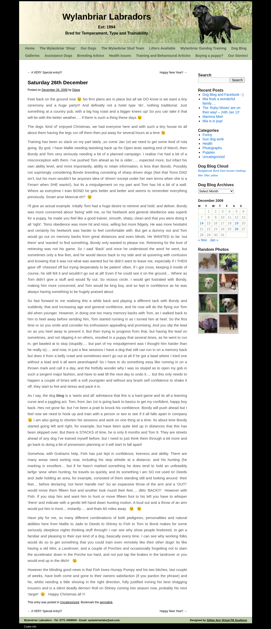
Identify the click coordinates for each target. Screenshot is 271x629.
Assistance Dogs (58, 56)
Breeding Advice (90, 56)
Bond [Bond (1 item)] (216, 170)
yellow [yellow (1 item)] (214, 175)
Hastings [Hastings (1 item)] (241, 170)
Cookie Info (30, 626)
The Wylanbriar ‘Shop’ (57, 48)
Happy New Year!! (173, 72)
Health (207, 143)
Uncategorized (69, 602)
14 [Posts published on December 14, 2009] (202, 223)
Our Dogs (88, 48)
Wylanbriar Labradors (106, 16)
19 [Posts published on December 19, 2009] (237, 223)
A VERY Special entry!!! (45, 72)
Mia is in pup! (213, 121)
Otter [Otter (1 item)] (207, 175)
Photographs (212, 148)
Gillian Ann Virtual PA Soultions (227, 620)
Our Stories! (238, 56)
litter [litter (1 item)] (200, 175)
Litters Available (162, 48)
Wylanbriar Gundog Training (203, 48)
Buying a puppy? (209, 56)
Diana (76, 90)
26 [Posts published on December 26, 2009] (237, 229)
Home (30, 48)
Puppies (209, 152)
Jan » (214, 240)
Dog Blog (238, 48)
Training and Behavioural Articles (163, 56)
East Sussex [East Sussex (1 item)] (227, 170)
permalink (106, 602)
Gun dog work (213, 139)
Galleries (32, 56)
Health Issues (120, 56)
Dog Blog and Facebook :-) (223, 95)
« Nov (202, 240)
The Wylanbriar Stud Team (122, 48)
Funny (207, 135)
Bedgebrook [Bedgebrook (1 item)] (205, 170)
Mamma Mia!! (213, 117)
